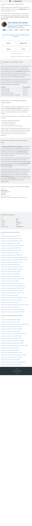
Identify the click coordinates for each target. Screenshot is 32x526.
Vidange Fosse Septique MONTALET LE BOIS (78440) (12, 293)
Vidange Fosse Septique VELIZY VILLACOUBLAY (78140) (13, 362)
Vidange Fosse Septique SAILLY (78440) (10, 303)
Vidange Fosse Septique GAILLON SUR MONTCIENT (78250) (14, 260)
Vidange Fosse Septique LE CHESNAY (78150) (11, 336)
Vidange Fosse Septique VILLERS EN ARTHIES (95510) (12, 312)
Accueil (17, 369)
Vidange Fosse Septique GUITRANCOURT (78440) (12, 267)
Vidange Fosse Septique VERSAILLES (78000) (11, 365)
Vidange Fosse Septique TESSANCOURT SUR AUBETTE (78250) (15, 305)
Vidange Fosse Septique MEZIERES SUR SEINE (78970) (13, 288)
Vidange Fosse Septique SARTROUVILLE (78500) (11, 357)
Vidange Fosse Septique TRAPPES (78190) (10, 360)
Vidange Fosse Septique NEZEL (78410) (9, 296)
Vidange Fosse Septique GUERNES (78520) (10, 265)
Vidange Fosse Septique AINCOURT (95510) (11, 236)
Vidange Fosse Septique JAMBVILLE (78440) (11, 272)
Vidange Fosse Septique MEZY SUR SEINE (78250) (12, 291)
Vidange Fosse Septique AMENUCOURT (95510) (11, 239)
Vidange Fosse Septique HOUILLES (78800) (10, 332)
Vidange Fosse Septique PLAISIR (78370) (10, 348)
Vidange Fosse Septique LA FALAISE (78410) (11, 277)
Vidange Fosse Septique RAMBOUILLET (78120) (11, 353)
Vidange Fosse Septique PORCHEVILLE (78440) (11, 300)
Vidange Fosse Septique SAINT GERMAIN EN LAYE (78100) (13, 355)
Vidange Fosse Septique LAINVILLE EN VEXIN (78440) (12, 279)
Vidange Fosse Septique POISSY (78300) (10, 350)
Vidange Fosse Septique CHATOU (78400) (10, 322)
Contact (17, 373)
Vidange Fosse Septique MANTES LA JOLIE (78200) (12, 343)
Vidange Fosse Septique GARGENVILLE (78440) (11, 262)
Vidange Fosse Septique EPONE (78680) (10, 253)
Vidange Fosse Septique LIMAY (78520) (10, 281)
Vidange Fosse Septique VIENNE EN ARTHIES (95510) (12, 310)
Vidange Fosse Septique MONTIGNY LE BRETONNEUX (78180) (14, 346)
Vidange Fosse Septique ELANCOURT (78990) (11, 327)
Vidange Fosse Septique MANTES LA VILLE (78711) (12, 284)
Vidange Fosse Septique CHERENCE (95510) (11, 248)
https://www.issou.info (6, 196)
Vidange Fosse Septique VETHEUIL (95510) (10, 307)
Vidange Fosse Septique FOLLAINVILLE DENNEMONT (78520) (14, 258)
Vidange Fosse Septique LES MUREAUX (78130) (11, 339)
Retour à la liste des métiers (16, 54)
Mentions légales (17, 370)
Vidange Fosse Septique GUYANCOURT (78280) (11, 329)
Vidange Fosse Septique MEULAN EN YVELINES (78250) (13, 286)
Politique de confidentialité (17, 372)
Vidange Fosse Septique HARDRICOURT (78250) (11, 269)
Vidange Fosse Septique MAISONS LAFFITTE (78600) (12, 341)
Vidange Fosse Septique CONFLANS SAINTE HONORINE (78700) (15, 324)
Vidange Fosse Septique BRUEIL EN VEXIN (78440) (12, 246)
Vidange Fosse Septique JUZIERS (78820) (10, 274)
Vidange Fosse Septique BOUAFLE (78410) (10, 243)
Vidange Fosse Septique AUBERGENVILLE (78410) (12, 241)
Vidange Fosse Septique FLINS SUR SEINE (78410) (12, 255)
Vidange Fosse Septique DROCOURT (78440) (11, 251)
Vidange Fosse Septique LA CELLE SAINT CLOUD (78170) (13, 334)
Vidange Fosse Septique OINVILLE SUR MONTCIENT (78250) (14, 298)
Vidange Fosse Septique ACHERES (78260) (10, 320)
